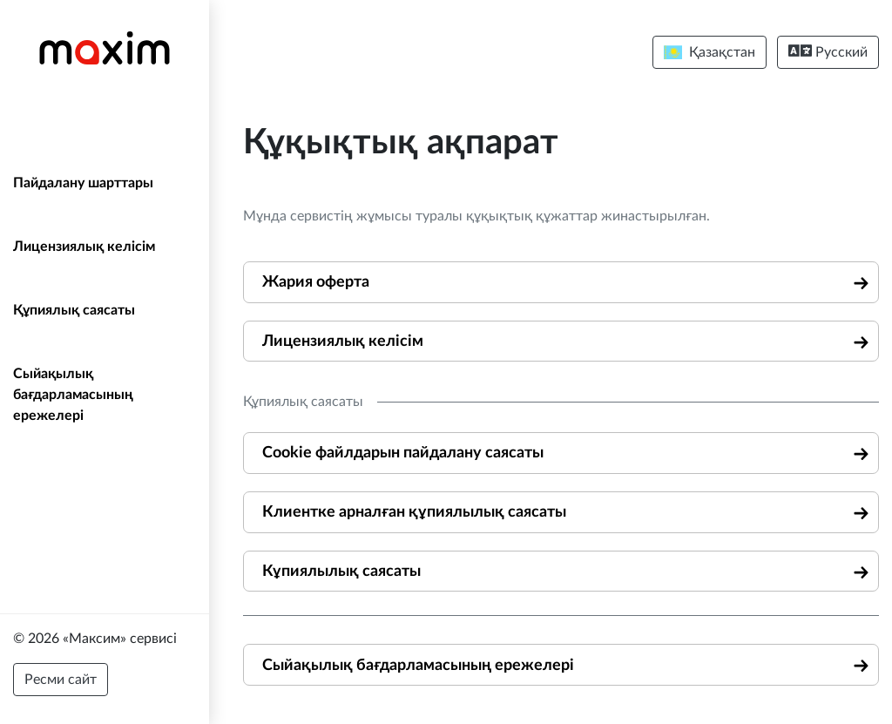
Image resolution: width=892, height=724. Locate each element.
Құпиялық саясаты (74, 310)
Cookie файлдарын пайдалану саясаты (403, 452)
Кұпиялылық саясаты (341, 571)
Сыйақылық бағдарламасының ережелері (73, 395)
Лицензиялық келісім (84, 247)
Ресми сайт (60, 680)
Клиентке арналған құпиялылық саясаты (414, 511)
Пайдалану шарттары (83, 183)
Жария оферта (315, 281)
